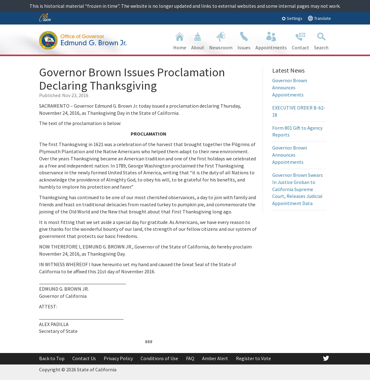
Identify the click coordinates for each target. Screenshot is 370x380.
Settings (292, 18)
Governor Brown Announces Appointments (289, 87)
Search (321, 40)
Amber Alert (215, 358)
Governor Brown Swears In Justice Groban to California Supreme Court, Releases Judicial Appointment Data (297, 189)
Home (179, 40)
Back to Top (52, 358)
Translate (319, 18)
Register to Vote (253, 358)
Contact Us (84, 358)
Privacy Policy (118, 358)
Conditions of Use (159, 358)
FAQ (190, 358)
